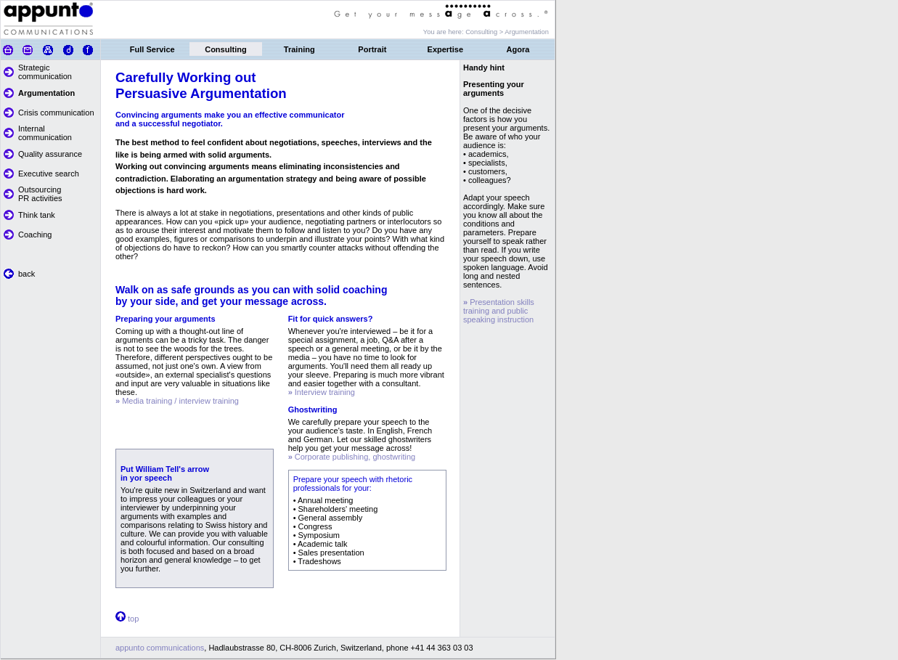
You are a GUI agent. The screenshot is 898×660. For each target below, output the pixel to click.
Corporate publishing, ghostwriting (352, 456)
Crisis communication (56, 112)
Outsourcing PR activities (40, 194)
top (133, 618)
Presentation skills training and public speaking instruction (498, 311)
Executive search (48, 173)
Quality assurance (50, 154)
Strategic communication (45, 72)
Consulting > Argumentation (507, 32)
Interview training (321, 392)
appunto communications (159, 647)
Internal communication (45, 133)
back (26, 273)
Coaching (35, 234)
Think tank (36, 215)
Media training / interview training (177, 400)
